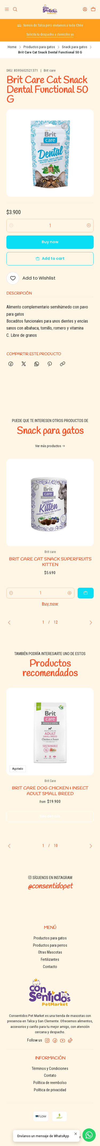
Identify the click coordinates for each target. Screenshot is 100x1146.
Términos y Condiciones (50, 1068)
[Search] (14, 9)
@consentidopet (50, 892)
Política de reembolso (50, 1083)
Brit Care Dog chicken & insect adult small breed (50, 796)
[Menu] (6, 9)
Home (12, 47)
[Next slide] (90, 622)
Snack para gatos (74, 47)
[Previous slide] (10, 622)
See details (50, 821)
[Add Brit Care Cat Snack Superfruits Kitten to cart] (86, 598)
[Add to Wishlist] (30, 278)
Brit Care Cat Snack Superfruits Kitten (50, 567)
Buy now (50, 242)
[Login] (85, 9)
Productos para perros (50, 945)
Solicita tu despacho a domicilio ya (50, 34)
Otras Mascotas (50, 952)
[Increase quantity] (88, 225)
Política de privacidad (50, 1090)
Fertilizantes (50, 959)
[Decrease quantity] (11, 225)
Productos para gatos (39, 47)
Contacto (50, 967)
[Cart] (93, 9)
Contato (50, 1075)
